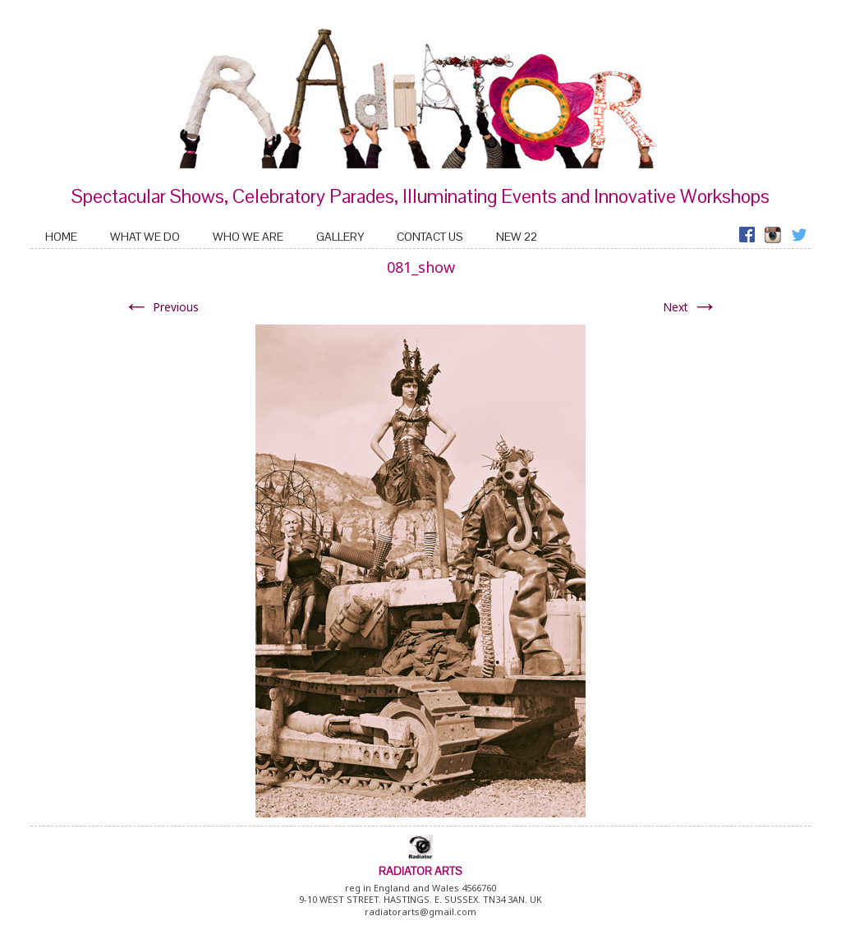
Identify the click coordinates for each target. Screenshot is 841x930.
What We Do (145, 236)
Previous (161, 307)
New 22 (516, 236)
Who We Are (248, 236)
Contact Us (430, 236)
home (61, 236)
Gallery (340, 236)
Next (690, 307)
